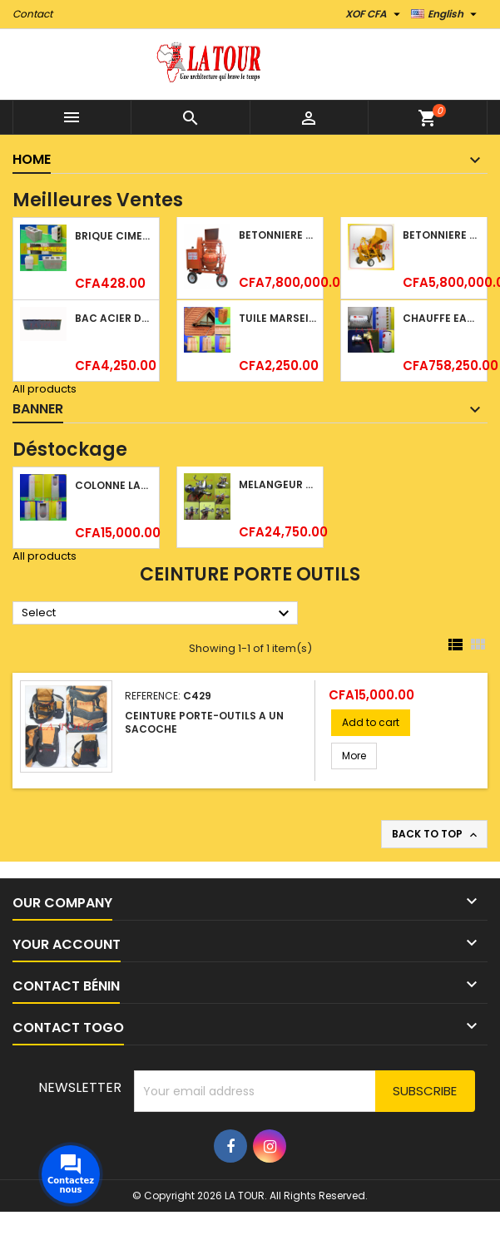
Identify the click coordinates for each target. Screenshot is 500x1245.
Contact (32, 14)
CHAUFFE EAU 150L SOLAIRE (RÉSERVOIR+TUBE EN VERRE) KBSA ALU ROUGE (441, 318)
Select (158, 614)
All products (44, 389)
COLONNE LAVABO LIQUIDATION (113, 485)
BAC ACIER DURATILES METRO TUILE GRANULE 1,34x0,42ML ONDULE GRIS (113, 318)
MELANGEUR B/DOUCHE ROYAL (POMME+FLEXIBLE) (277, 484)
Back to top (436, 834)
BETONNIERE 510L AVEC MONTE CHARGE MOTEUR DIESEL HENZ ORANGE (277, 235)
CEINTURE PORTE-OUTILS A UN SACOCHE (204, 722)
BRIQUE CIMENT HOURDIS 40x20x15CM (113, 236)
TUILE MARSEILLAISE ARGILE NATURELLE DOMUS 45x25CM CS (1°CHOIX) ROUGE (277, 318)
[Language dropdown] (446, 14)
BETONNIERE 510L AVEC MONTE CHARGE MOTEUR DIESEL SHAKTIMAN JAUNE (441, 235)
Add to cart (370, 722)
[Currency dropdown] (374, 14)
